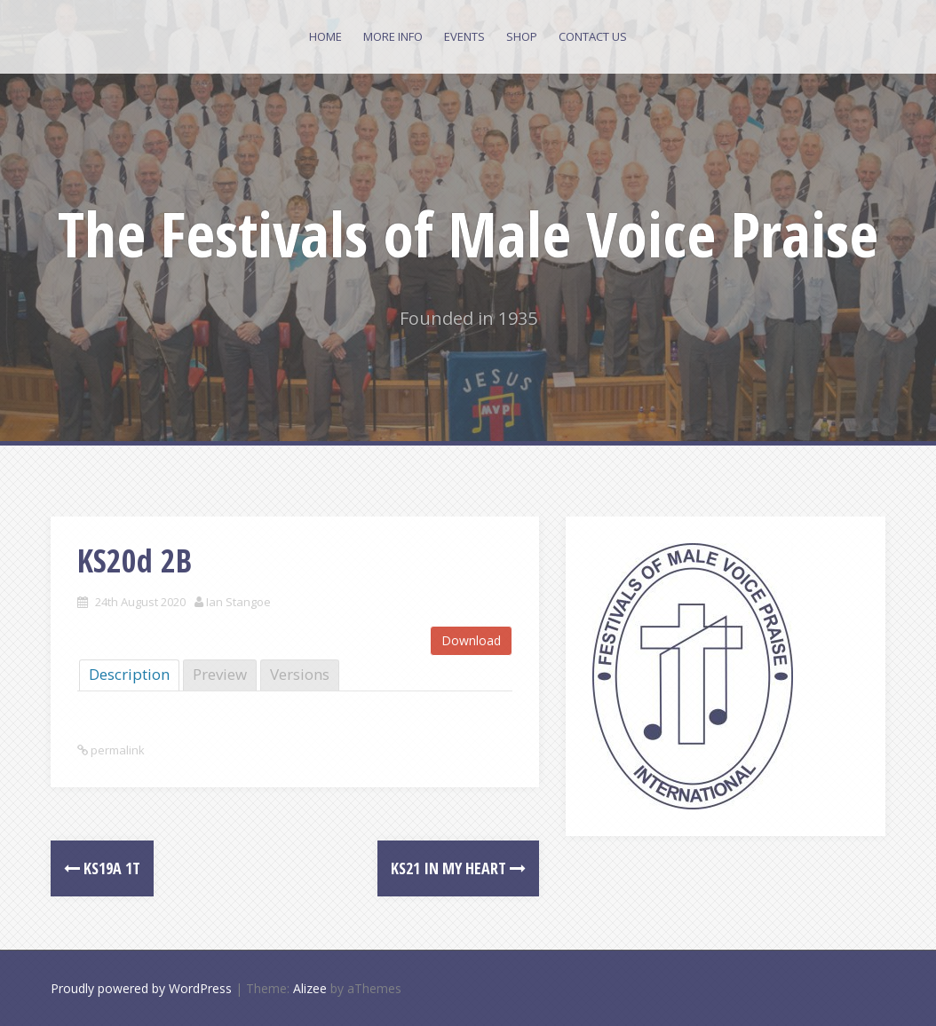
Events (464, 36)
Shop (521, 36)
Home (325, 36)
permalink (116, 750)
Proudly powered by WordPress (141, 988)
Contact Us (593, 36)
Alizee (310, 988)
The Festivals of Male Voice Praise (468, 233)
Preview (220, 674)
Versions (299, 674)
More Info (393, 36)
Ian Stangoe (238, 602)
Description (129, 674)
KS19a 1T (102, 868)
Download (471, 640)
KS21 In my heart (458, 868)
